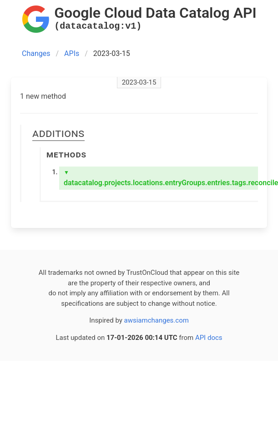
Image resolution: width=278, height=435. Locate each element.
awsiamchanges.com (156, 320)
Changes (36, 53)
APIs (71, 53)
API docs (208, 338)
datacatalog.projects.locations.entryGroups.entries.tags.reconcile (161, 178)
